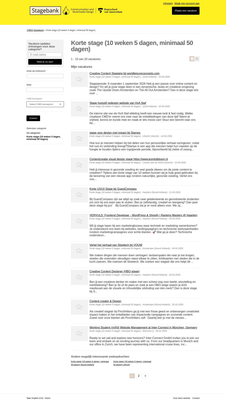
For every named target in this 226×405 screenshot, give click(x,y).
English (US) (37, 398)
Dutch (47, 398)
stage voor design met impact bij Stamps (115, 132)
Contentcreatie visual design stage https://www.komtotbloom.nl (129, 159)
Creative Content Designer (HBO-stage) (114, 271)
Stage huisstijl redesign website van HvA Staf (118, 102)
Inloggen (168, 3)
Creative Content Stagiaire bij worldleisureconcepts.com (125, 73)
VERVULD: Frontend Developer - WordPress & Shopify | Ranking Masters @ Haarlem (143, 215)
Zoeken (33, 118)
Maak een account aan (187, 3)
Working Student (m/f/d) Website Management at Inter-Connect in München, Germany (143, 327)
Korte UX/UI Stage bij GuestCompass (113, 188)
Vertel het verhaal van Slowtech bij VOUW (116, 245)
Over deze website (181, 398)
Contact (196, 398)
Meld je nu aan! (45, 61)
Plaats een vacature (186, 10)
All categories (33, 133)
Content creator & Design (105, 301)
